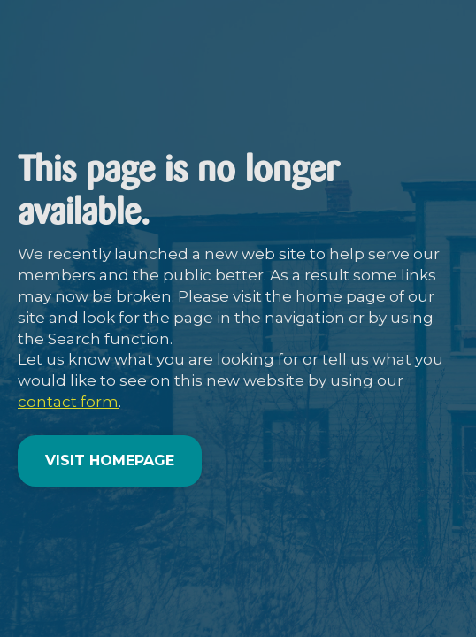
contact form (68, 402)
